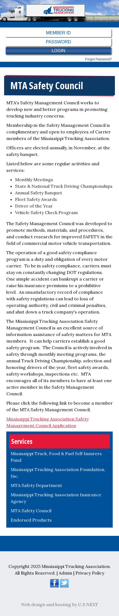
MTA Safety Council (31, 510)
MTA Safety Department (36, 485)
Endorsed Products (31, 520)
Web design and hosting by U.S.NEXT (59, 604)
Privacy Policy (90, 573)
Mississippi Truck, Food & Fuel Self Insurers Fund (56, 457)
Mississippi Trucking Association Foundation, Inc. (58, 473)
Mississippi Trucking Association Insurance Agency (56, 498)
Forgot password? (98, 59)
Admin (65, 573)
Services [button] (22, 441)
